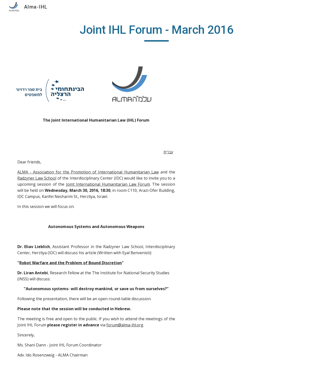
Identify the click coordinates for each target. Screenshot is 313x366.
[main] (156, 32)
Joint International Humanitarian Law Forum (108, 184)
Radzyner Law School (36, 178)
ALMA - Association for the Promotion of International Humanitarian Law (88, 172)
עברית (168, 152)
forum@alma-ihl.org (124, 325)
